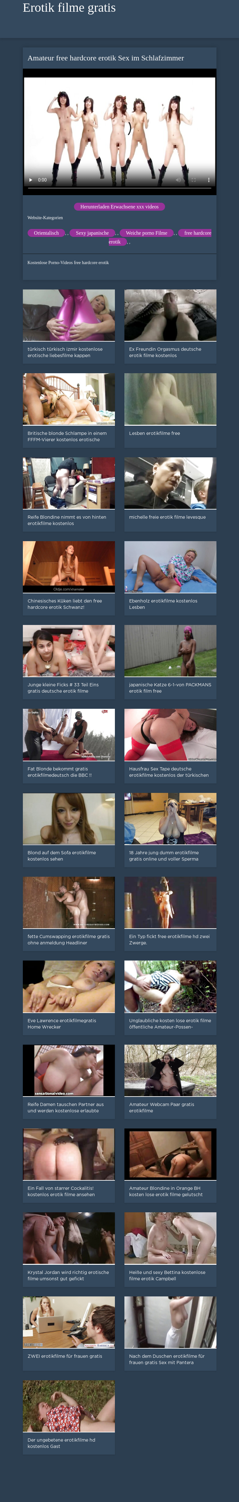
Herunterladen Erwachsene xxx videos (119, 206)
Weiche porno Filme (146, 233)
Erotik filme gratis (69, 7)
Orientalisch (46, 233)
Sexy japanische (92, 233)
